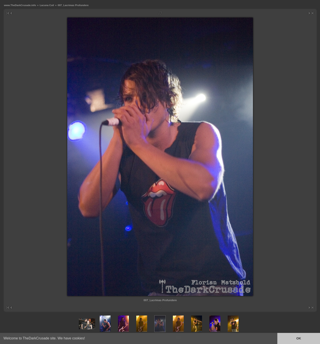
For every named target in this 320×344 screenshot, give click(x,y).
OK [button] (298, 338)
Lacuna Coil (47, 5)
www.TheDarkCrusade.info (20, 5)
